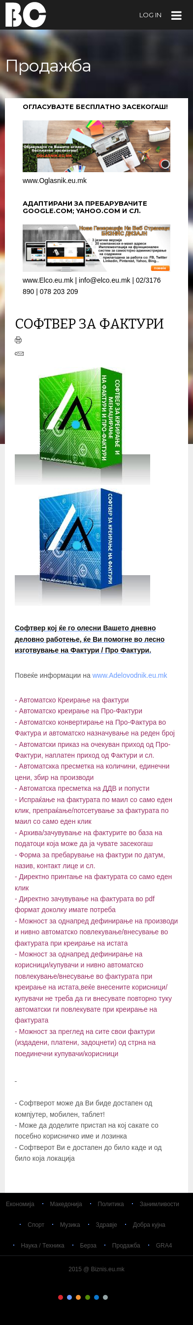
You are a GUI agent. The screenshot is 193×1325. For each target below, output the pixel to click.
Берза (88, 1245)
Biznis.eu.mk (26, 14)
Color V (96, 1297)
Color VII (114, 1297)
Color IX (132, 1297)
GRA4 (164, 1245)
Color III (78, 1297)
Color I (60, 1297)
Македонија (66, 1204)
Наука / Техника (42, 1245)
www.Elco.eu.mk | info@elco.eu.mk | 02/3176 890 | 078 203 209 (96, 280)
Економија (20, 1204)
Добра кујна (149, 1224)
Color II (69, 1297)
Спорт (36, 1224)
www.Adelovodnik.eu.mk (131, 675)
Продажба (126, 1245)
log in (150, 15)
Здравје (106, 1224)
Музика (70, 1224)
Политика (111, 1204)
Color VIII (123, 1297)
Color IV (87, 1297)
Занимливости (159, 1204)
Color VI (105, 1297)
